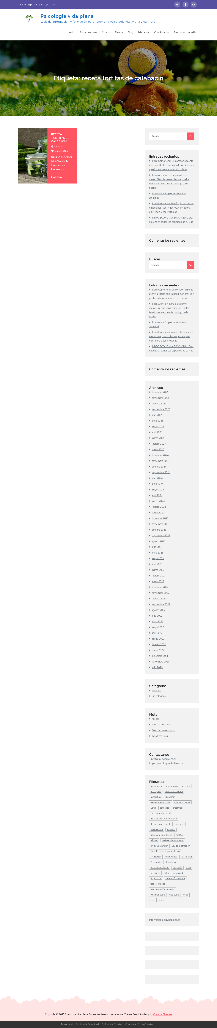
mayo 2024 (158, 489)
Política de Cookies (112, 1024)
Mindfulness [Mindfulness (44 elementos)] (171, 857)
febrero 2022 (159, 644)
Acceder (156, 718)
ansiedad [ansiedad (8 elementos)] (186, 786)
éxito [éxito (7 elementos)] (161, 900)
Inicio (71, 32)
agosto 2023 (158, 541)
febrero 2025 (159, 443)
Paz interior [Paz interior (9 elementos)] (186, 857)
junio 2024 (157, 483)
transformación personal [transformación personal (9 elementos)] (163, 889)
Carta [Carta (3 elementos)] (153, 808)
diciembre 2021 (160, 656)
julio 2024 (157, 478)
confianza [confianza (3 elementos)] (164, 808)
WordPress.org (160, 736)
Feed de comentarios (163, 730)
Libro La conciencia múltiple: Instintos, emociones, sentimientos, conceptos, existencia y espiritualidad (171, 208)
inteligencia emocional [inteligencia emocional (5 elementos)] (173, 840)
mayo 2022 (158, 627)
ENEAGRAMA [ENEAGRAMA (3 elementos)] (157, 829)
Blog (130, 32)
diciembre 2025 (160, 392)
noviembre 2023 (160, 524)
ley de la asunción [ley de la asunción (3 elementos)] (159, 846)
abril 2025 (157, 432)
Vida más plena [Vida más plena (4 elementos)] (158, 895)
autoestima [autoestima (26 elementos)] (156, 797)
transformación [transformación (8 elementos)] (158, 884)
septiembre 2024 (161, 472)
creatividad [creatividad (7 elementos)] (178, 808)
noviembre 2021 (160, 661)
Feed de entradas (161, 724)
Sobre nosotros (88, 32)
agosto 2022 (158, 610)
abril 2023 (157, 564)
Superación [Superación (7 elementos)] (156, 878)
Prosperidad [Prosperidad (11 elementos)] (156, 862)
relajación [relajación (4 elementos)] (177, 867)
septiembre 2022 (161, 604)
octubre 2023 (159, 529)
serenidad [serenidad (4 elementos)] (178, 873)
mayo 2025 (158, 426)
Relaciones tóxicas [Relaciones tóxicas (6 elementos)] (160, 867)
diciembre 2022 (160, 587)
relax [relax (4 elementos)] (188, 867)
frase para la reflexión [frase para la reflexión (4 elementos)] (161, 835)
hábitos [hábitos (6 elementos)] (154, 840)
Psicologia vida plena (67, 16)
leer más (56, 177)
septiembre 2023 (161, 535)
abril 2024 (157, 495)
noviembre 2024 (161, 461)
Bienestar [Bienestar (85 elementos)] (170, 797)
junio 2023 (157, 552)
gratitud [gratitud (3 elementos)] (180, 835)
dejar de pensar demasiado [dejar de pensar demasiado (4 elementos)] (164, 818)
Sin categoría (61, 151)
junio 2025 (157, 420)
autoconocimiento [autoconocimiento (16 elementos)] (174, 791)
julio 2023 (157, 547)
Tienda (119, 32)
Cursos (106, 32)
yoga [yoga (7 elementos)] (185, 895)
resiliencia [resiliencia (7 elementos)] (155, 873)
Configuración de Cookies (139, 1024)
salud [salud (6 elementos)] (166, 873)
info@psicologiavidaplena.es (38, 4)
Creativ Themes (162, 1014)
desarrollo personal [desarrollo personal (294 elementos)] (160, 824)
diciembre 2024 (160, 455)
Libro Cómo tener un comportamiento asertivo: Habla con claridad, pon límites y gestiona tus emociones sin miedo (171, 165)
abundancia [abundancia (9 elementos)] (156, 786)
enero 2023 (158, 581)
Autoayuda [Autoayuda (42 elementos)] (156, 791)
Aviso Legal (67, 1024)
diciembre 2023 (160, 518)
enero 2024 (158, 512)
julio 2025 (157, 415)
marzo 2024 (158, 501)
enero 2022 (158, 650)
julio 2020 (157, 667)
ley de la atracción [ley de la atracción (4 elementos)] (181, 846)
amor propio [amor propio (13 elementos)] (172, 786)
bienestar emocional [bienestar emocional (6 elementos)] (160, 802)
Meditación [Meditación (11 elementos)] (156, 857)
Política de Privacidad (87, 1024)
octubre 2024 (159, 466)
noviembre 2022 (160, 592)
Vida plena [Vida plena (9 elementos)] (174, 895)
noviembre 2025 (160, 397)
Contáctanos (161, 32)
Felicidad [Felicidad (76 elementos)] (171, 829)
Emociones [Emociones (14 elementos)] (179, 824)
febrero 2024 (159, 506)
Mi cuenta (143, 32)
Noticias (156, 690)
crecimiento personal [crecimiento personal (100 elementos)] (161, 813)
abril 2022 (157, 633)
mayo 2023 (158, 558)
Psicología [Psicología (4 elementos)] (171, 862)
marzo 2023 (158, 569)
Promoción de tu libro (186, 32)
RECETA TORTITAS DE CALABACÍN (60, 138)
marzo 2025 (158, 438)
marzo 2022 (158, 638)
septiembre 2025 (161, 409)
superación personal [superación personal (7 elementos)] (175, 878)
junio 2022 (157, 621)
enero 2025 (158, 449)
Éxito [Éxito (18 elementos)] (153, 900)
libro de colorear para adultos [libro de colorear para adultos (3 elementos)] (165, 851)
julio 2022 (157, 615)
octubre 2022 (159, 598)
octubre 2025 (159, 403)
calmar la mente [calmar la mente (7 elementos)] (182, 802)
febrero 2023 (159, 575)
